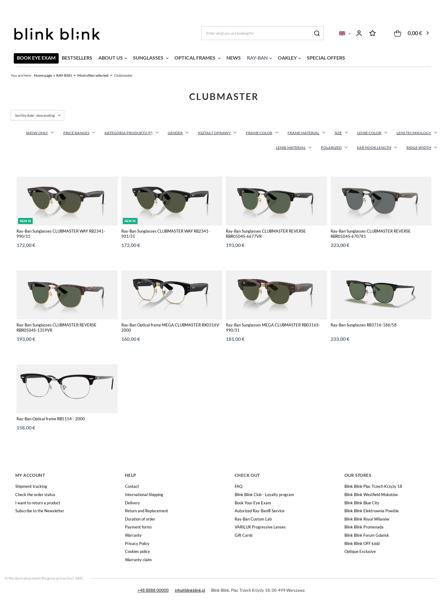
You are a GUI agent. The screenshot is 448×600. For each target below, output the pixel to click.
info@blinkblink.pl (190, 590)
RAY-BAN (257, 58)
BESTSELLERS (77, 58)
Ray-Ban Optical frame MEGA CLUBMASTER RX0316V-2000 (170, 327)
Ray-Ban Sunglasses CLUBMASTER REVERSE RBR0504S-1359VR (57, 327)
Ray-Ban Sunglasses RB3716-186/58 (364, 324)
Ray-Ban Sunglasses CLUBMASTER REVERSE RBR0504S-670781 (371, 234)
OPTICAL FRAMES (195, 58)
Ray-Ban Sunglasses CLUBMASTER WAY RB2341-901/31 (165, 234)
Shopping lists (372, 33)
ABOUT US (110, 58)
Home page (43, 75)
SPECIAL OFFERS (326, 58)
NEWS (233, 58)
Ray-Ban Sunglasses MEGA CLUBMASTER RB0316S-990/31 (273, 327)
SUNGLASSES (148, 58)
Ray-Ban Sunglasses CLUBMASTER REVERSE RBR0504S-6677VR (266, 234)
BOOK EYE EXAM (36, 58)
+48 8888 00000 (153, 590)
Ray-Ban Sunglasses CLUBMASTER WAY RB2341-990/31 (61, 234)
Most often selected (92, 75)
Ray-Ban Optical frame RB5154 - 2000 (51, 418)
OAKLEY (287, 58)
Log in (359, 33)
